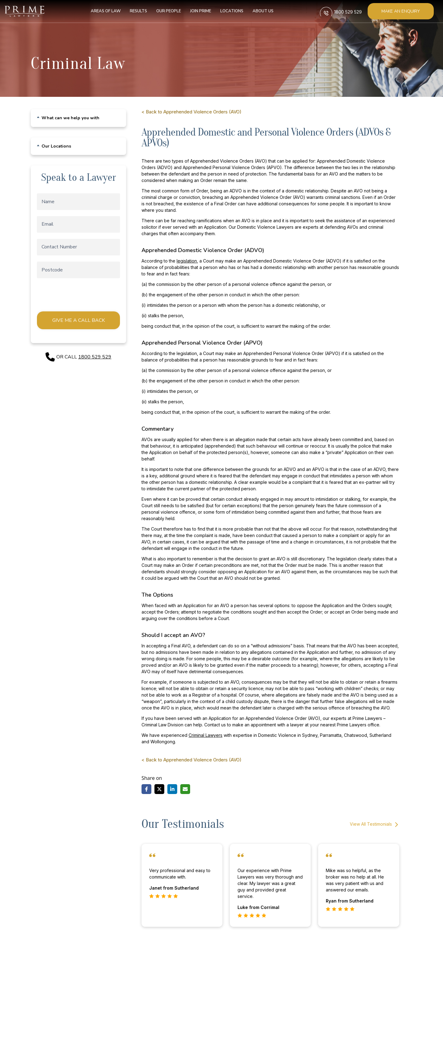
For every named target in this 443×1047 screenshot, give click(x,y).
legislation (187, 260)
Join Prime (197, 11)
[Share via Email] (185, 789)
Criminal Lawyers (205, 735)
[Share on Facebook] (146, 789)
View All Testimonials (374, 824)
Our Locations (56, 146)
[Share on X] (159, 789)
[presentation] (83, 296)
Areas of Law (103, 11)
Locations (228, 11)
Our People (165, 11)
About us (259, 11)
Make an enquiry (400, 11)
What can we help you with (70, 118)
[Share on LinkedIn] (172, 789)
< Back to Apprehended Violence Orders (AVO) (191, 112)
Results (135, 11)
